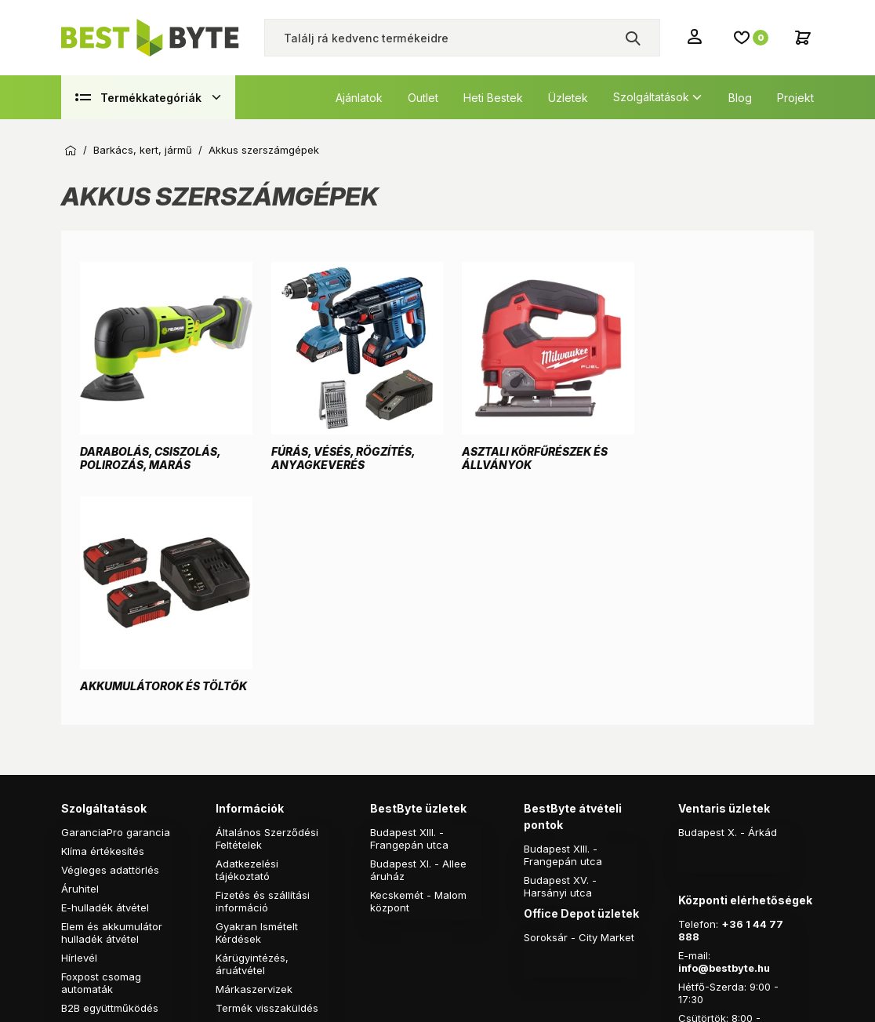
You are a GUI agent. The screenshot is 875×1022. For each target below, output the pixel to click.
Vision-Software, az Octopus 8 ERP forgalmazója (353, 916)
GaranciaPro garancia (115, 603)
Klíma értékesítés (102, 622)
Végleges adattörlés (110, 641)
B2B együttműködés (109, 779)
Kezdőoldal (70, 150)
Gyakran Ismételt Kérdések (257, 703)
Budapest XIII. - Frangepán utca (409, 609)
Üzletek (568, 97)
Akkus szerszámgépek (264, 150)
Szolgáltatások (651, 97)
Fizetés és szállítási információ (263, 672)
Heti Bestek (493, 97)
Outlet (423, 97)
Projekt (795, 97)
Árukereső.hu (186, 1001)
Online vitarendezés (265, 797)
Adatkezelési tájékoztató (247, 640)
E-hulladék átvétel (105, 678)
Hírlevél (79, 728)
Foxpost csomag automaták (101, 753)
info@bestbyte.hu (725, 739)
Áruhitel (80, 659)
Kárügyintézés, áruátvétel (252, 734)
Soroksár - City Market (579, 708)
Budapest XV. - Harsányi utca (560, 657)
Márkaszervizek (254, 760)
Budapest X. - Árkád (727, 603)
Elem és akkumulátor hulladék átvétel (111, 703)
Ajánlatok (359, 97)
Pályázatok (242, 816)
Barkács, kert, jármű (142, 150)
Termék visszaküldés (267, 779)
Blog (740, 97)
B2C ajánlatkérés (103, 797)
